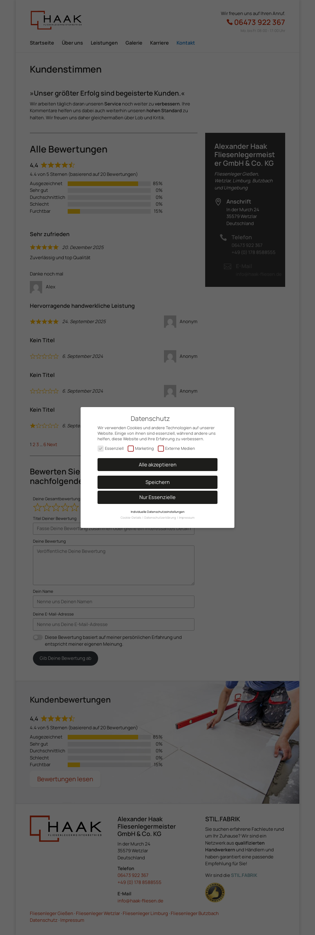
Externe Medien (176, 446)
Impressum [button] (186, 515)
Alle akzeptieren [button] (158, 462)
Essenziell (111, 446)
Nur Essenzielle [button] (157, 494)
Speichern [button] (158, 479)
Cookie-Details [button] (131, 515)
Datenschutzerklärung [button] (160, 515)
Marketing (141, 446)
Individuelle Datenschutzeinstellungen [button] (158, 509)
